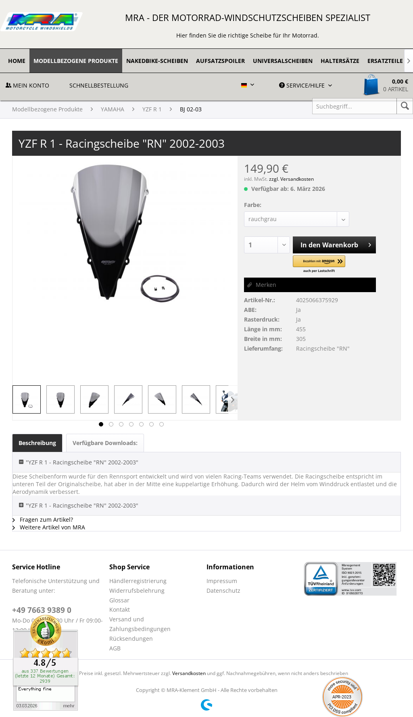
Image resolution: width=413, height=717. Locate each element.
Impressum (221, 581)
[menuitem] (16, 61)
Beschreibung (37, 443)
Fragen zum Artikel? (43, 519)
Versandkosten (189, 673)
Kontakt (119, 609)
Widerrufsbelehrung (137, 590)
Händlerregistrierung (138, 581)
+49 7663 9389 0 (41, 610)
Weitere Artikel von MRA (49, 527)
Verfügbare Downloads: (105, 443)
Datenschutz (223, 590)
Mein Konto (27, 85)
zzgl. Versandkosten (291, 179)
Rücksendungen (131, 638)
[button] (319, 264)
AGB (115, 648)
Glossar (119, 600)
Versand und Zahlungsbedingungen (140, 624)
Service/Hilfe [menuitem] (302, 85)
